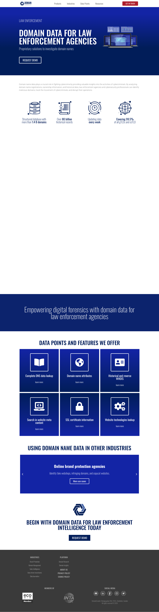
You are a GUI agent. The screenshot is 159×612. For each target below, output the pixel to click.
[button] (22, 474)
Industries (71, 3)
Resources (99, 3)
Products (57, 3)
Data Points (85, 3)
